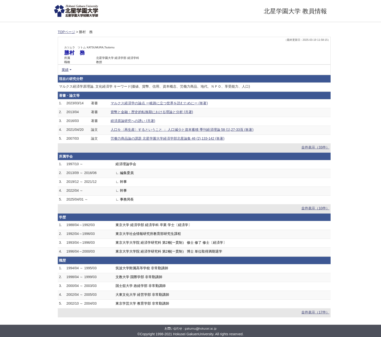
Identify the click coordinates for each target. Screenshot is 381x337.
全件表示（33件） (315, 147)
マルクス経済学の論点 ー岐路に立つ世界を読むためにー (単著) (159, 103)
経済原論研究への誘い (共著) (133, 121)
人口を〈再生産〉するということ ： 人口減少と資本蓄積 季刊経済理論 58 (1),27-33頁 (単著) (182, 130)
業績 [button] (65, 70)
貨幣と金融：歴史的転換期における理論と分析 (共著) (152, 112)
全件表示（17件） (315, 312)
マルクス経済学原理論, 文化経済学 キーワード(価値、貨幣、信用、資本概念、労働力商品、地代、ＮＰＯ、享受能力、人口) (154, 86)
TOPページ (66, 32)
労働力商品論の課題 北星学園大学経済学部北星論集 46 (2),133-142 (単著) (167, 138)
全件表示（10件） (315, 208)
